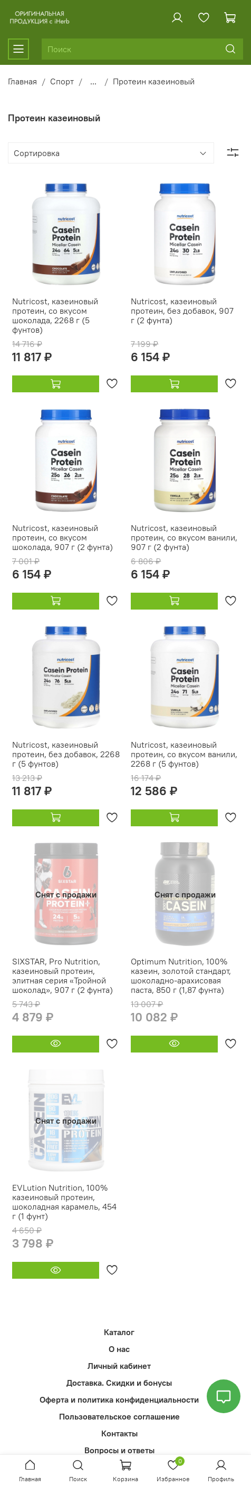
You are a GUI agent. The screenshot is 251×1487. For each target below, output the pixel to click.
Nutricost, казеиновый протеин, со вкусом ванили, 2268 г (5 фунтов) (184, 754)
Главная (22, 81)
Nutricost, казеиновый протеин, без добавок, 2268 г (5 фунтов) (66, 754)
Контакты (119, 1433)
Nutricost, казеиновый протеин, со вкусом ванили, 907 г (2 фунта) (184, 537)
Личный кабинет (119, 1365)
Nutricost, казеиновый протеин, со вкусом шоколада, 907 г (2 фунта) (62, 537)
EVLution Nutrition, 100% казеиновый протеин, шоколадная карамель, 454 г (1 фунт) (64, 1201)
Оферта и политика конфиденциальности (119, 1399)
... (93, 81)
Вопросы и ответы (119, 1450)
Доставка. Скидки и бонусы (119, 1382)
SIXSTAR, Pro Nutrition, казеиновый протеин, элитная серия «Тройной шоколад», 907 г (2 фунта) (62, 975)
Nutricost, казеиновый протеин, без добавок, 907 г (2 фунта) (182, 310)
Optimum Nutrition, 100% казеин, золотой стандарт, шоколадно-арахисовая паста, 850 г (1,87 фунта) (181, 975)
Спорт (62, 81)
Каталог (119, 1332)
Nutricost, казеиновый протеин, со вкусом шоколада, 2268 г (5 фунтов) (55, 315)
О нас (119, 1349)
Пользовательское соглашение (119, 1416)
